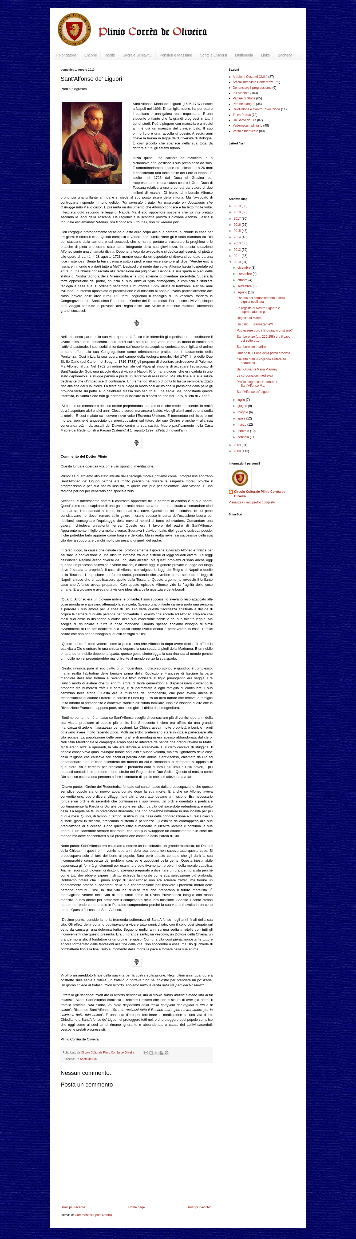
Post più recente (73, 1207)
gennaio (244, 437)
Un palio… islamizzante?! (255, 324)
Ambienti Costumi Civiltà (250, 77)
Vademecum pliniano (247, 125)
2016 (238, 225)
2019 (238, 206)
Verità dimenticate (245, 131)
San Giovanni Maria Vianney (257, 369)
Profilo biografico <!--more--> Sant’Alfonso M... (257, 384)
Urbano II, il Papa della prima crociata (263, 353)
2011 (238, 256)
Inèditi (109, 55)
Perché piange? (244, 104)
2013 (238, 243)
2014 (238, 237)
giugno (243, 406)
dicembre (245, 267)
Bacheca (285, 55)
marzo (242, 424)
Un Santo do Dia (86, 1058)
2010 (238, 262)
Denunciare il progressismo (252, 88)
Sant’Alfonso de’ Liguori (253, 392)
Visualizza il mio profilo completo (252, 502)
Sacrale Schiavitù (137, 55)
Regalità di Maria (249, 318)
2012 (238, 250)
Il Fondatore (66, 55)
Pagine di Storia (244, 98)
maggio (243, 412)
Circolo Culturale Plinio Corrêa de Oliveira (259, 494)
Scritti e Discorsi (213, 55)
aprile (242, 418)
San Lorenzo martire (251, 347)
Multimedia (244, 55)
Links (265, 55)
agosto (243, 292)
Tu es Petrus (242, 115)
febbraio (244, 431)
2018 (238, 212)
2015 (238, 231)
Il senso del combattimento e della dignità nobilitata (261, 300)
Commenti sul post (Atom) (93, 1215)
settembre (245, 286)
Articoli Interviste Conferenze (253, 82)
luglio (242, 400)
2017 (238, 218)
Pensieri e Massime (176, 55)
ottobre (243, 280)
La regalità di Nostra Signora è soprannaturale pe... (258, 310)
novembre (245, 274)
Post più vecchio (199, 1207)
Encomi (90, 55)
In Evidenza (241, 93)
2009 (238, 445)
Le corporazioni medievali (255, 375)
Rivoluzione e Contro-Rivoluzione (256, 109)
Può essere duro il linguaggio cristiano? (264, 330)
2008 (238, 451)
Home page (136, 1207)
